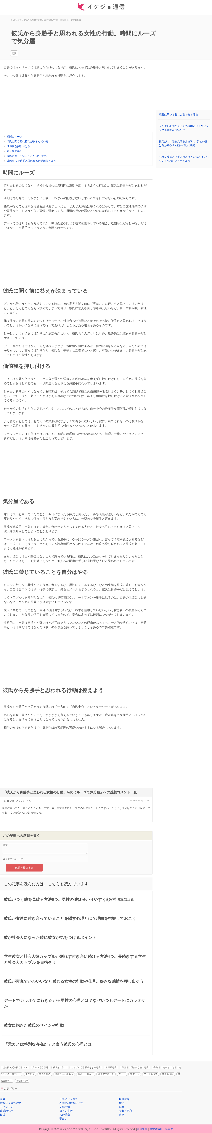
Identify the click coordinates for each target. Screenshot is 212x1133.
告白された (168, 1067)
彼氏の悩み (167, 1074)
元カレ (35, 1067)
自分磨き (124, 1099)
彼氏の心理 (22, 1081)
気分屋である (14, 151)
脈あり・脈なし (86, 1074)
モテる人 (29, 1074)
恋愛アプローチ (106, 1074)
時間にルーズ (14, 136)
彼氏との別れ (60, 1067)
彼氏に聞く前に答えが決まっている (27, 141)
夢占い (63, 1118)
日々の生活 (66, 1110)
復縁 (46, 1067)
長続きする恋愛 (93, 1067)
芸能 (121, 1114)
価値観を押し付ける (18, 146)
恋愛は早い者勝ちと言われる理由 (178, 114)
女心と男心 (125, 1110)
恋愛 (14, 53)
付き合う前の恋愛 (140, 1067)
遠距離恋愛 (111, 1067)
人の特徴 (65, 1114)
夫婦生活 (65, 1106)
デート (122, 1074)
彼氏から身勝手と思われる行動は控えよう (31, 160)
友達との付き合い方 (71, 1102)
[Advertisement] (76, 106)
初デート (134, 1074)
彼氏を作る (44, 1074)
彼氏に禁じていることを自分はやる (27, 155)
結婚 (121, 1106)
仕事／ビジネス (69, 1099)
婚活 (121, 1102)
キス (25, 1067)
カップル (75, 1067)
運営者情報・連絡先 (161, 1129)
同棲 (123, 1067)
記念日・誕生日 (10, 1067)
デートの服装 (150, 1074)
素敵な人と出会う (64, 1074)
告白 (155, 1067)
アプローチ (6, 1106)
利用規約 (142, 1129)
